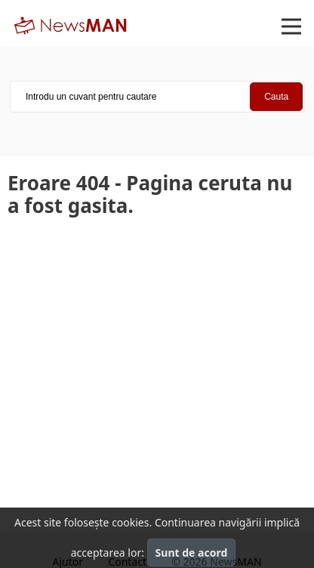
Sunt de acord (191, 552)
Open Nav (298, 16)
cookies (130, 522)
